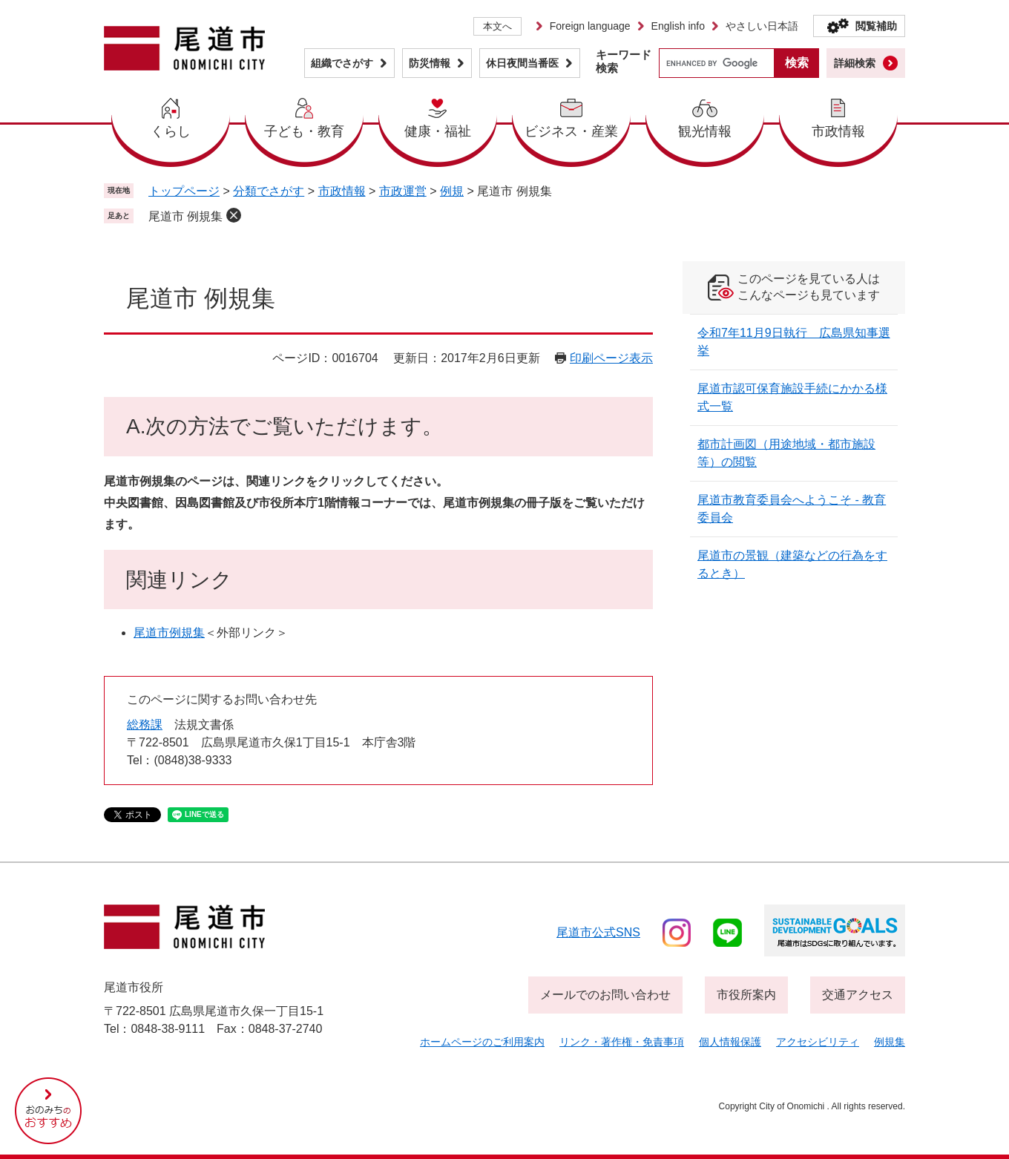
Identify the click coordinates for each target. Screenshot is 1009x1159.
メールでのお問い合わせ (605, 994)
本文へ (497, 26)
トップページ (184, 191)
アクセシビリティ (817, 1042)
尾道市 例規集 (185, 216)
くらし (171, 131)
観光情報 (705, 131)
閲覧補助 (876, 26)
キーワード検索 (623, 61)
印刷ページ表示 (611, 358)
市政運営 (403, 191)
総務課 (144, 724)
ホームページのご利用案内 (482, 1042)
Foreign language (590, 26)
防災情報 (429, 63)
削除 (233, 215)
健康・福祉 (437, 131)
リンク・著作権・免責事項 (621, 1042)
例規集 (889, 1042)
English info (678, 26)
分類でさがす (268, 191)
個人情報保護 (730, 1042)
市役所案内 (746, 994)
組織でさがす (342, 63)
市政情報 (838, 131)
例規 (452, 191)
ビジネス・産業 (571, 131)
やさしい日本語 (762, 26)
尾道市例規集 (169, 632)
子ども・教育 (304, 131)
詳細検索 (854, 63)
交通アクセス (857, 994)
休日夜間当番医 (522, 63)
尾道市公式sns (598, 932)
